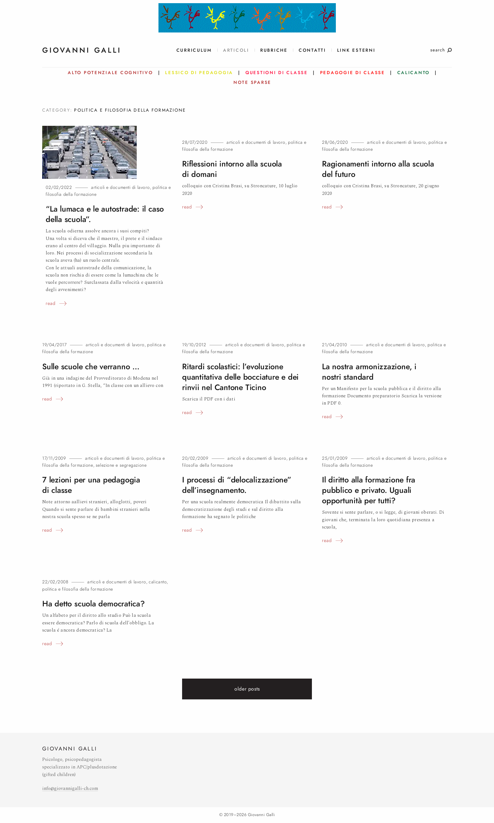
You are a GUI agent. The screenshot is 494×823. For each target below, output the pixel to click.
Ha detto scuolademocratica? (93, 603)
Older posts (247, 689)
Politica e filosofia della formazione (77, 589)
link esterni (356, 50)
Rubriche (274, 50)
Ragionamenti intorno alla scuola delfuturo (378, 169)
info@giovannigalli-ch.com (70, 788)
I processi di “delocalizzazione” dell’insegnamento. (236, 485)
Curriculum (194, 50)
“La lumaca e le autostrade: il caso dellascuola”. (105, 214)
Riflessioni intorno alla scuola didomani (232, 169)
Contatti (312, 50)
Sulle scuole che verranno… (91, 366)
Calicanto (158, 582)
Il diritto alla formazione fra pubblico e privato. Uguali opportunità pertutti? (368, 490)
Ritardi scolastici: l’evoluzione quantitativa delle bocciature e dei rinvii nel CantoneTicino (240, 377)
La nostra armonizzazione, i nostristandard (369, 371)
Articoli (236, 50)
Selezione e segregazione (121, 465)
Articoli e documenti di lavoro (120, 187)
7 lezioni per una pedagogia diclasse (91, 485)
